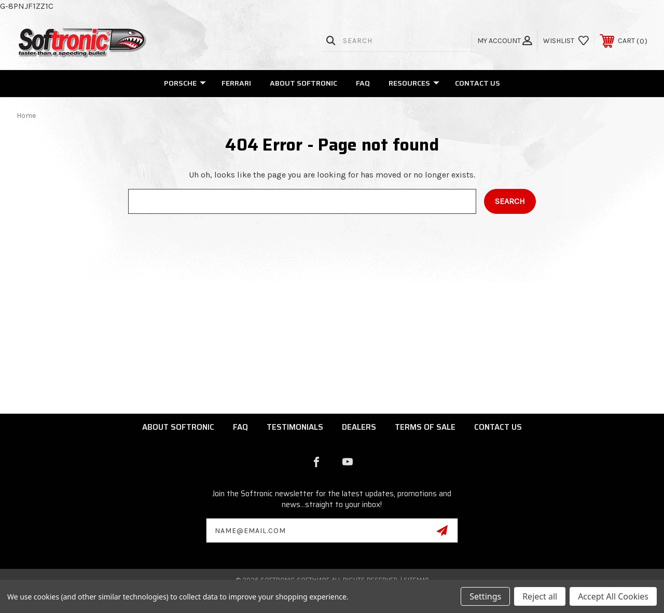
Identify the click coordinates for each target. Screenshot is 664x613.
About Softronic (303, 83)
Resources (414, 83)
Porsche (185, 83)
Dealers (359, 427)
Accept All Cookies (613, 596)
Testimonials (295, 427)
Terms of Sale (425, 427)
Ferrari (236, 83)
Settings (485, 596)
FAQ (363, 83)
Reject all (539, 596)
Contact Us (477, 83)
